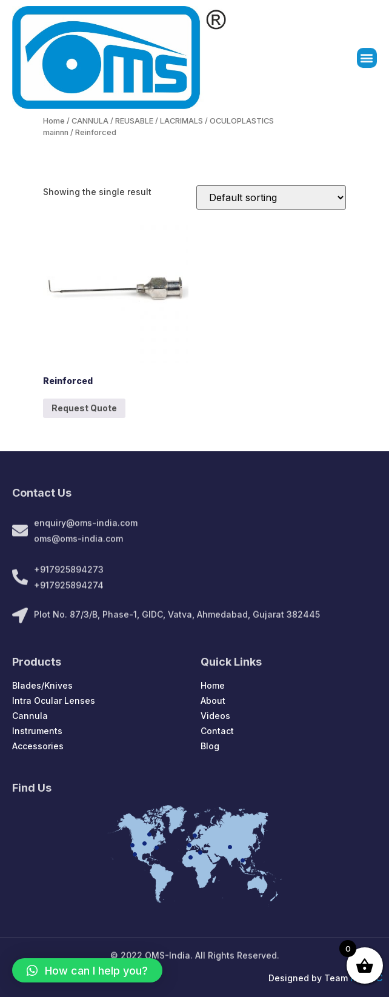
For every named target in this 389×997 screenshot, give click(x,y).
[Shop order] (271, 197)
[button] (367, 58)
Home (54, 120)
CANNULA (89, 120)
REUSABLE (134, 120)
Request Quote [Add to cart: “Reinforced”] (84, 408)
